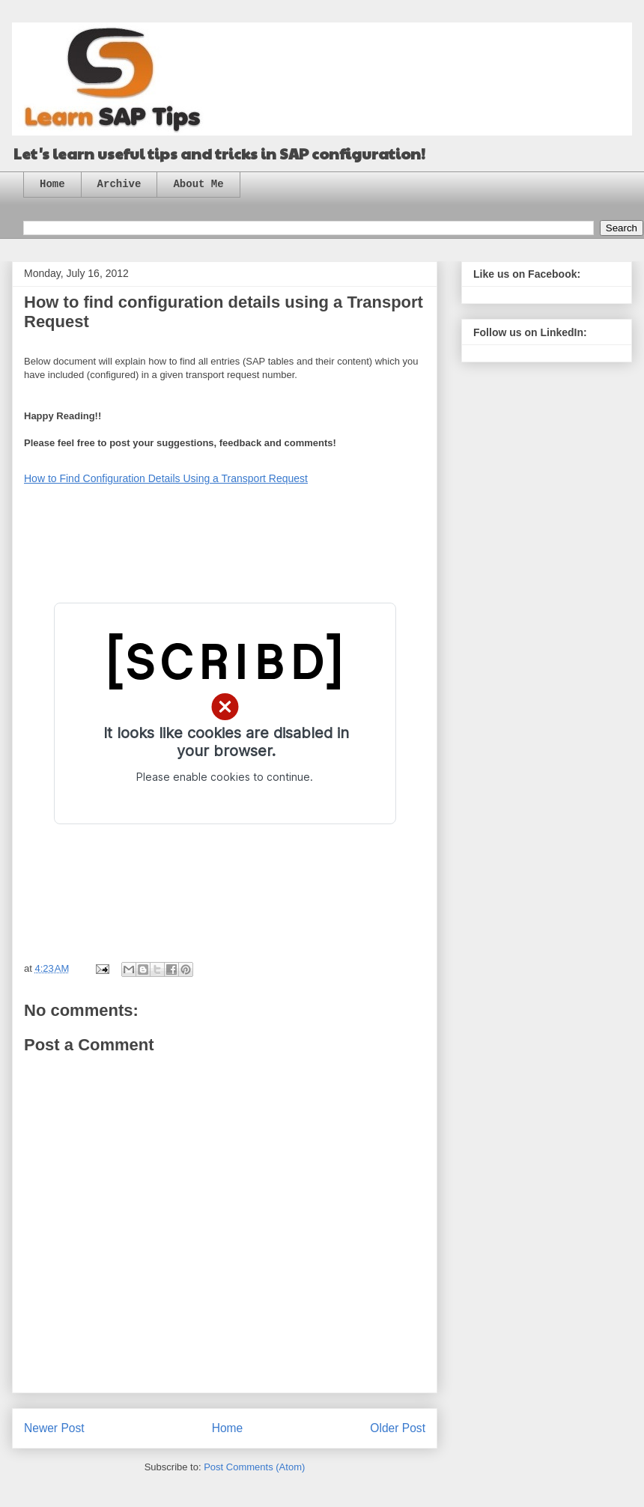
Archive (119, 184)
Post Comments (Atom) (254, 1467)
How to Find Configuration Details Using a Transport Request (166, 478)
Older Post (397, 1428)
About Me (198, 184)
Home (52, 184)
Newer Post (54, 1428)
